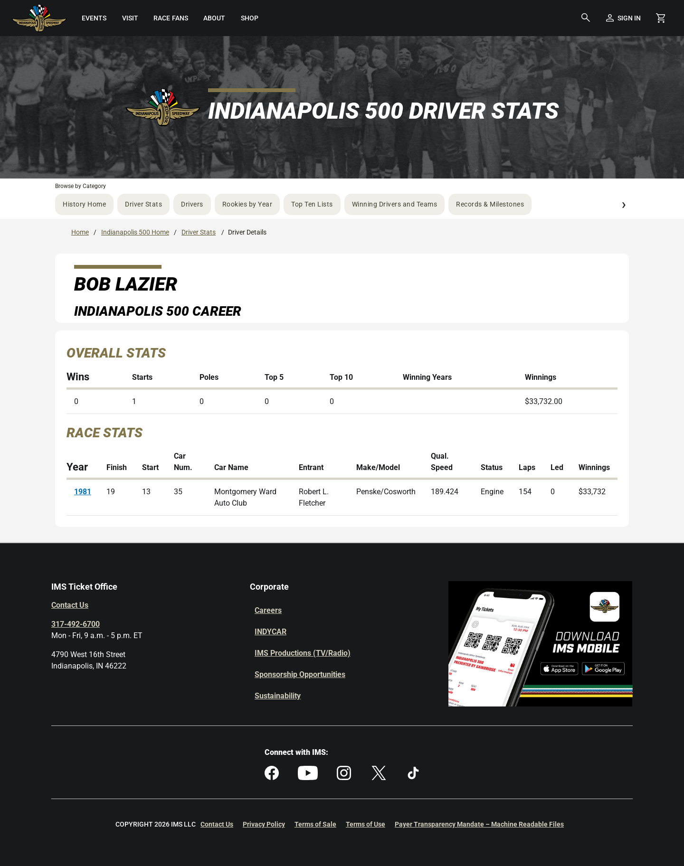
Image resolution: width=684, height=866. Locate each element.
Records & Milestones (490, 204)
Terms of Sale (315, 824)
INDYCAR (270, 631)
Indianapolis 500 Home (135, 232)
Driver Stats (143, 204)
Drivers (192, 204)
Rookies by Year (247, 204)
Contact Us (69, 605)
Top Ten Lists (312, 204)
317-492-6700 (75, 624)
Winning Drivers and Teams (394, 204)
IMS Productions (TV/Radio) (303, 653)
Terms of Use (365, 824)
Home (80, 232)
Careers (268, 610)
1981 (82, 491)
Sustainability (278, 695)
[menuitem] (94, 18)
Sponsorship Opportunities (300, 674)
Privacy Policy (264, 824)
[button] (585, 18)
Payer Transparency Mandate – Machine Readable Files (479, 824)
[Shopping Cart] (660, 18)
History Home (84, 204)
